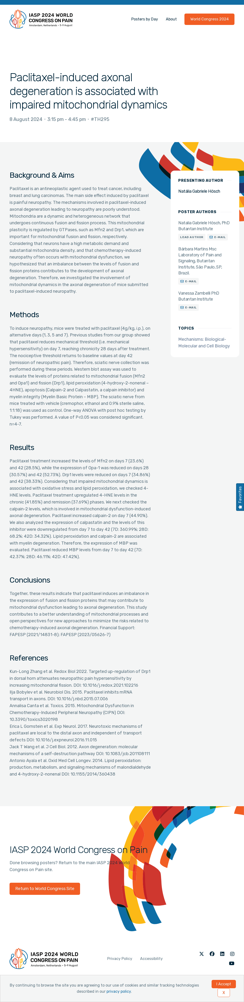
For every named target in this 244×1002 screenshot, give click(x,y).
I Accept (223, 984)
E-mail (220, 237)
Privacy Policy (119, 958)
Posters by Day (144, 19)
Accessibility (151, 958)
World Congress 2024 (209, 19)
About (171, 19)
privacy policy (119, 991)
